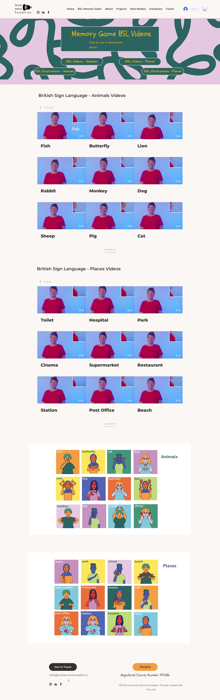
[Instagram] (38, 12)
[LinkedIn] (55, 684)
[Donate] (145, 667)
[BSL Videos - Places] (140, 61)
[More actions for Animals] (46, 107)
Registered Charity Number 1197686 (145, 675)
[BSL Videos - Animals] (82, 61)
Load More (110, 249)
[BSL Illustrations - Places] (163, 71)
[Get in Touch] (63, 667)
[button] (205, 8)
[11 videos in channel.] (110, 175)
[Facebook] (61, 684)
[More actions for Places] (45, 281)
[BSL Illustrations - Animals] (55, 71)
